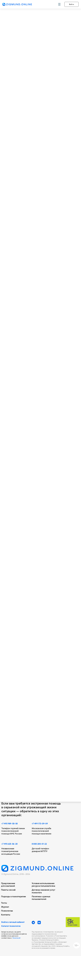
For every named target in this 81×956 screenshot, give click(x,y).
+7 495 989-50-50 (9, 823)
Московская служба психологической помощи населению (41, 831)
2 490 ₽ (20, 328)
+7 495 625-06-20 (9, 844)
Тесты (4, 903)
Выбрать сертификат (40, 596)
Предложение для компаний (8, 884)
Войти (71, 4)
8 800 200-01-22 (39, 844)
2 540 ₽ (20, 279)
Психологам (7, 910)
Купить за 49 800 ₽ (22, 336)
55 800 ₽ (40, 336)
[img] (62, 310)
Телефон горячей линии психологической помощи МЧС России (13, 831)
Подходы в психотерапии (13, 896)
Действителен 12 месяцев (22, 317)
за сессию (35, 329)
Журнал (5, 906)
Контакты (5, 914)
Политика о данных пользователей (41, 898)
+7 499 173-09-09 (40, 823)
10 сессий (20, 253)
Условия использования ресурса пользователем (43, 884)
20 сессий (20, 302)
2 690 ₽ (20, 181)
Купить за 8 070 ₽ (21, 189)
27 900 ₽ (39, 287)
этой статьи (37, 707)
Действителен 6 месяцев (22, 219)
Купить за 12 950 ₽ (22, 238)
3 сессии (18, 155)
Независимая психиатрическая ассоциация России (10, 851)
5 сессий (19, 204)
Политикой (16, 938)
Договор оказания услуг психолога (43, 891)
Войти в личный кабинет (13, 922)
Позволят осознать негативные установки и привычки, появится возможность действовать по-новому (28, 261)
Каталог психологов (10, 926)
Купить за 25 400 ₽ (22, 287)
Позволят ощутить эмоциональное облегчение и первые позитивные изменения (27, 212)
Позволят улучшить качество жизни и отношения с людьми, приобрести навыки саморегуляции (28, 310)
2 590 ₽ (20, 230)
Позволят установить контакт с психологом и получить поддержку (24, 163)
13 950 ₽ (39, 238)
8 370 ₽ (38, 189)
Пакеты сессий (8, 889)
